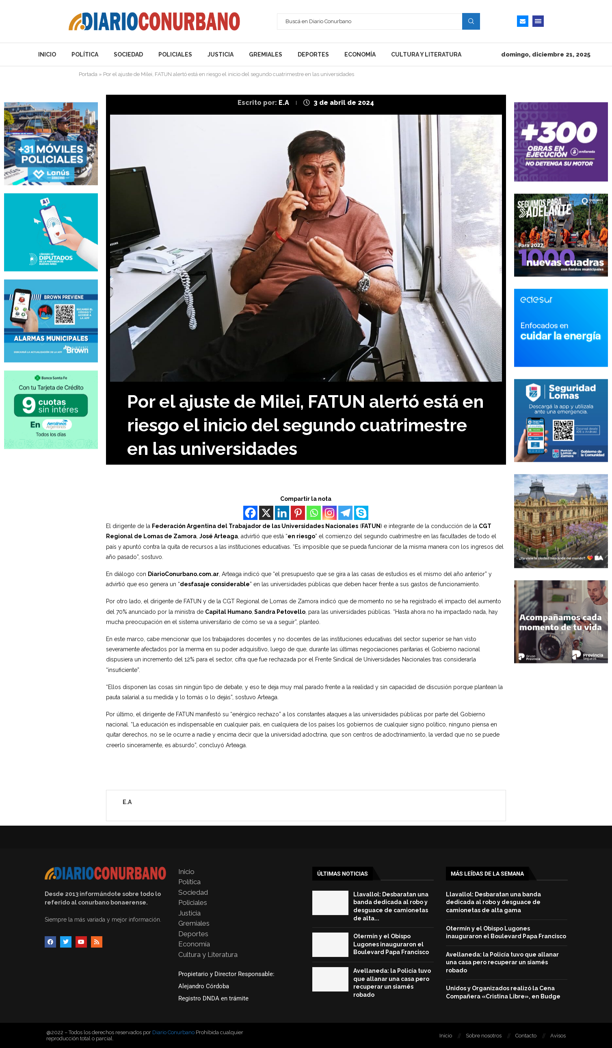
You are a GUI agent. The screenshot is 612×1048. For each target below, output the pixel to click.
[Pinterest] (298, 513)
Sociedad (128, 54)
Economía (360, 54)
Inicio (47, 54)
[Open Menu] (538, 21)
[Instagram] (329, 513)
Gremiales (265, 54)
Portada (88, 74)
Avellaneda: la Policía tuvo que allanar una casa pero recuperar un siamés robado (502, 962)
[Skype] (361, 513)
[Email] (522, 21)
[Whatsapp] (314, 513)
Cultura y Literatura (426, 54)
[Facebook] (250, 513)
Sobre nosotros (484, 1036)
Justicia (221, 54)
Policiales (175, 54)
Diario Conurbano (173, 1032)
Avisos (558, 1036)
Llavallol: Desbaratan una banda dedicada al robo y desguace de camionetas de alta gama (493, 902)
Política (84, 54)
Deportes (313, 54)
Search (471, 21)
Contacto (525, 1036)
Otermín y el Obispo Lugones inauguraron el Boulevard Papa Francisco (391, 944)
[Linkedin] (282, 513)
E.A (285, 103)
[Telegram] (345, 513)
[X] (266, 513)
